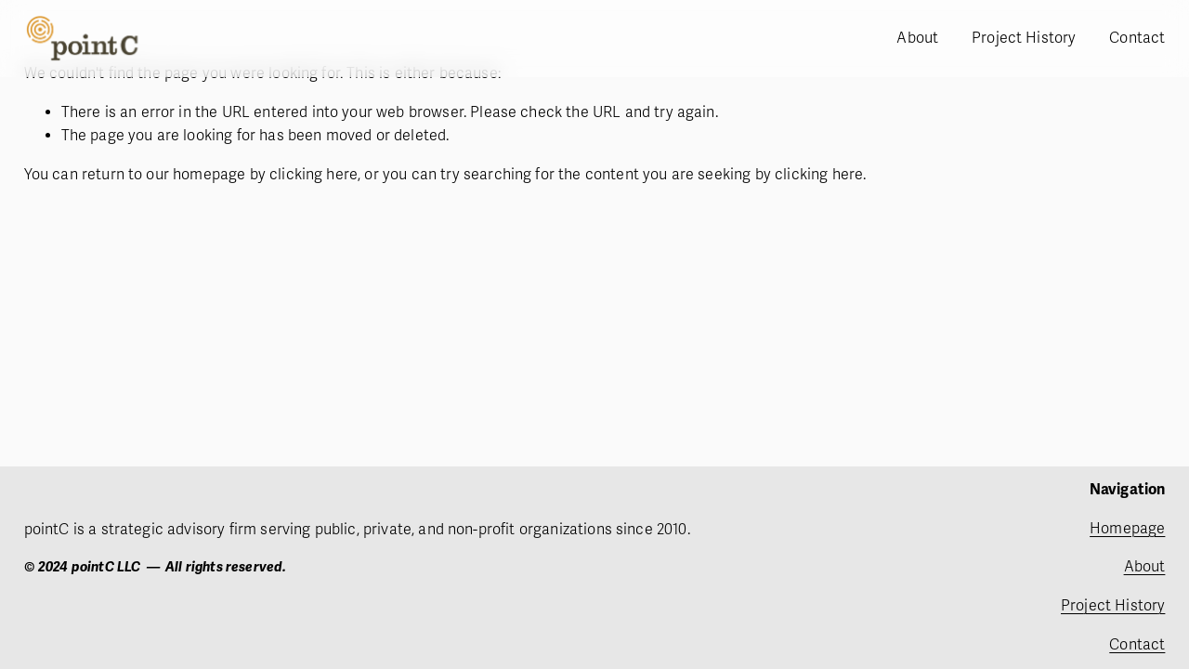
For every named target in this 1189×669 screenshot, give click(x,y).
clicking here (313, 174)
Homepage (1127, 528)
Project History (1024, 38)
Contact (1137, 38)
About (917, 38)
